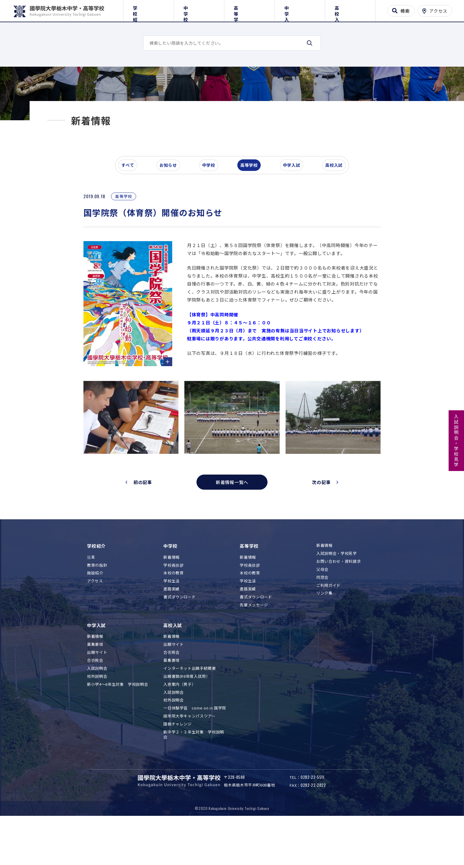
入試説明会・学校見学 (456, 440)
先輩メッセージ (254, 643)
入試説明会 (97, 706)
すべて (131, 206)
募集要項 (95, 682)
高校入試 (350, 10)
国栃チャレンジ (177, 762)
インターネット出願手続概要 (189, 706)
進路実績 (171, 627)
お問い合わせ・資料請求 (338, 599)
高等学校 (249, 10)
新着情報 (171, 595)
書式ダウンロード (179, 635)
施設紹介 (95, 611)
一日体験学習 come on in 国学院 (194, 746)
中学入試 (300, 10)
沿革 (91, 595)
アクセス (95, 619)
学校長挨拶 (173, 603)
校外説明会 (97, 714)
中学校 (199, 10)
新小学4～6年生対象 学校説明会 (117, 722)
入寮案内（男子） (179, 722)
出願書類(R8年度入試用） (186, 714)
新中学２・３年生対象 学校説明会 (193, 773)
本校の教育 (173, 611)
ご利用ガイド (328, 623)
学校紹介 (148, 10)
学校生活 (171, 619)
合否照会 (95, 698)
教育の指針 (97, 603)
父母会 (322, 607)
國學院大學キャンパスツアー (189, 754)
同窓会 (322, 615)
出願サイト (97, 690)
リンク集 (324, 631)
